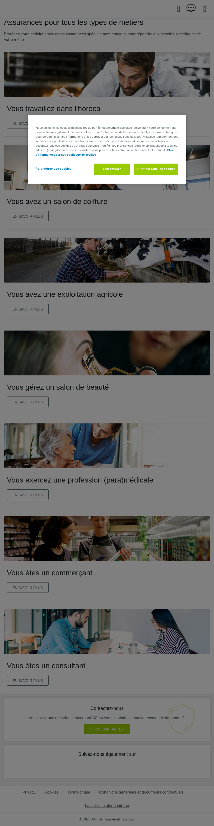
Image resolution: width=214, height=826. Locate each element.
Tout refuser (112, 169)
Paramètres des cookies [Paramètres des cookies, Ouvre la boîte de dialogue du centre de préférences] (53, 168)
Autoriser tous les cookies (156, 169)
